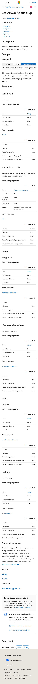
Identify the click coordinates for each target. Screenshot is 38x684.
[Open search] (30, 2)
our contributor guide (22, 607)
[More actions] (34, 7)
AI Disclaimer (8, 669)
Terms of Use (27, 675)
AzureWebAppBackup (11, 588)
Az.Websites (10, 7)
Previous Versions (19, 669)
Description (6, 26)
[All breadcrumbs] (3, 7)
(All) (4, 135)
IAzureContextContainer (21, 190)
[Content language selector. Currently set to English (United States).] (13, 655)
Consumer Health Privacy (11, 675)
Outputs (6, 36)
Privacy (15, 672)
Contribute (7, 672)
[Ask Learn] (31, 7)
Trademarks (7, 678)
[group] (19, 68)
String (29, 114)
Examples (6, 29)
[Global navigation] (2, 2)
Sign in (34, 2)
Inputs (6, 34)
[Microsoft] (19, 2)
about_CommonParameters (11, 564)
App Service (19, 7)
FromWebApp (7, 513)
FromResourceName (10, 293)
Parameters (7, 31)
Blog (28, 669)
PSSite (29, 492)
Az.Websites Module (13, 18)
